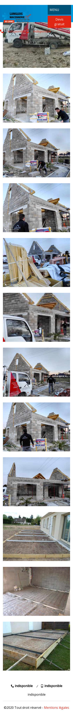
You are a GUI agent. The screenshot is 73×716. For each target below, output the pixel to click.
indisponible (13, 31)
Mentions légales (56, 707)
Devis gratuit (59, 21)
